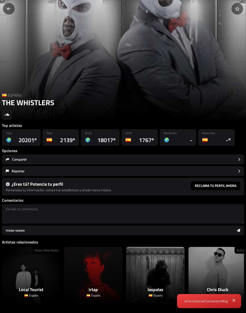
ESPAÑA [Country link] (14, 95)
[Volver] (9, 9)
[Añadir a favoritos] (237, 9)
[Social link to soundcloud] (7, 115)
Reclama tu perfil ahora (215, 185)
